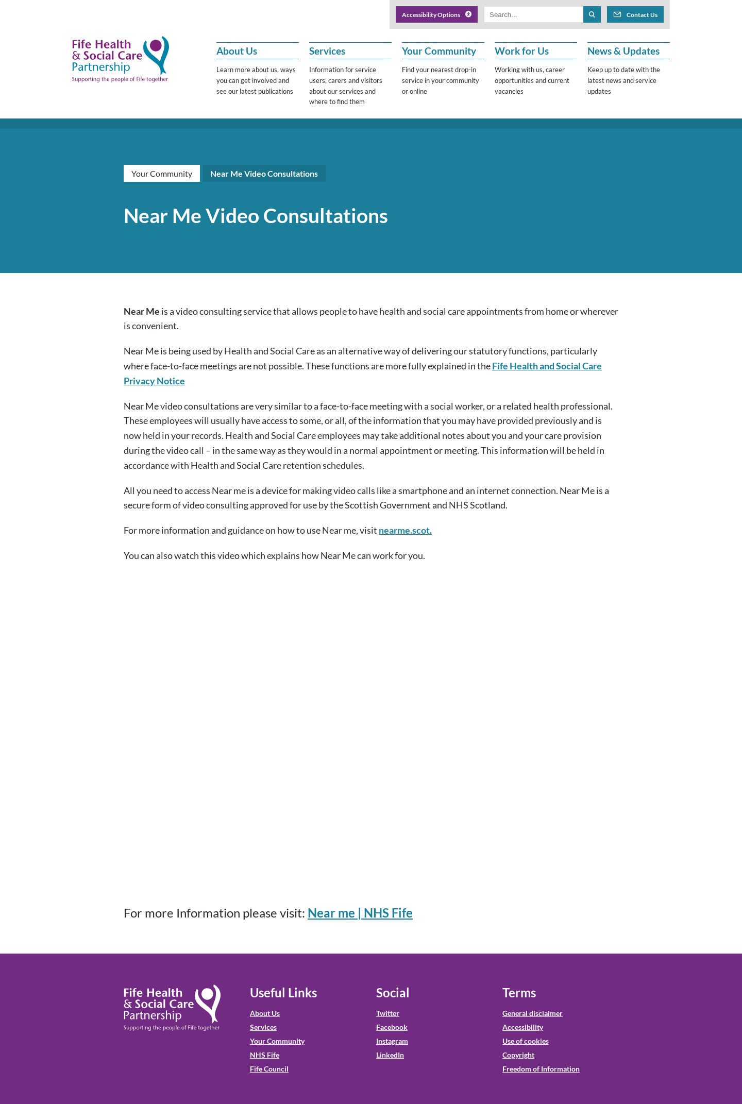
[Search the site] (592, 14)
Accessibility (522, 1027)
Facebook (392, 1027)
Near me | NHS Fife (360, 912)
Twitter (387, 1013)
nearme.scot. (405, 530)
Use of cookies (525, 1041)
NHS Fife (264, 1054)
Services (263, 1027)
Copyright (518, 1054)
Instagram (392, 1041)
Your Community (161, 173)
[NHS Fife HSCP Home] (172, 1007)
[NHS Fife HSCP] (120, 59)
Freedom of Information (541, 1068)
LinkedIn (390, 1054)
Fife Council (269, 1068)
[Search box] (533, 14)
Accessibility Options (436, 15)
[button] (257, 74)
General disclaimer (532, 1013)
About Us (265, 1013)
